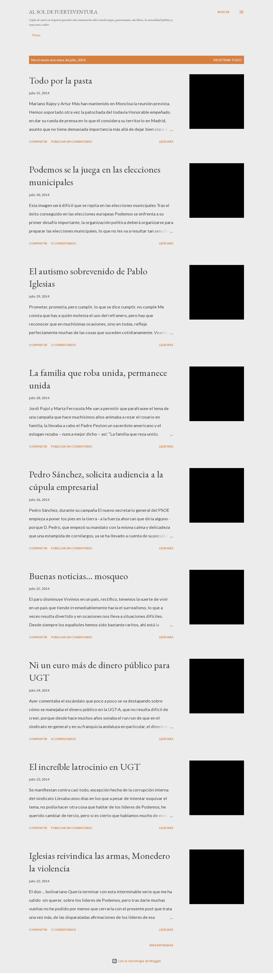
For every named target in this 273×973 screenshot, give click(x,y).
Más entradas (161, 945)
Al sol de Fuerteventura (63, 12)
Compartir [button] (38, 141)
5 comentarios (63, 929)
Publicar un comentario (71, 141)
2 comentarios (63, 345)
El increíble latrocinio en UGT (84, 767)
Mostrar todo (227, 60)
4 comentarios (63, 243)
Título (36, 35)
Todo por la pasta (60, 80)
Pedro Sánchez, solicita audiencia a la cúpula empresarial (96, 480)
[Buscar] (223, 12)
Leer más (166, 141)
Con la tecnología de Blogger (136, 961)
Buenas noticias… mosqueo (78, 576)
